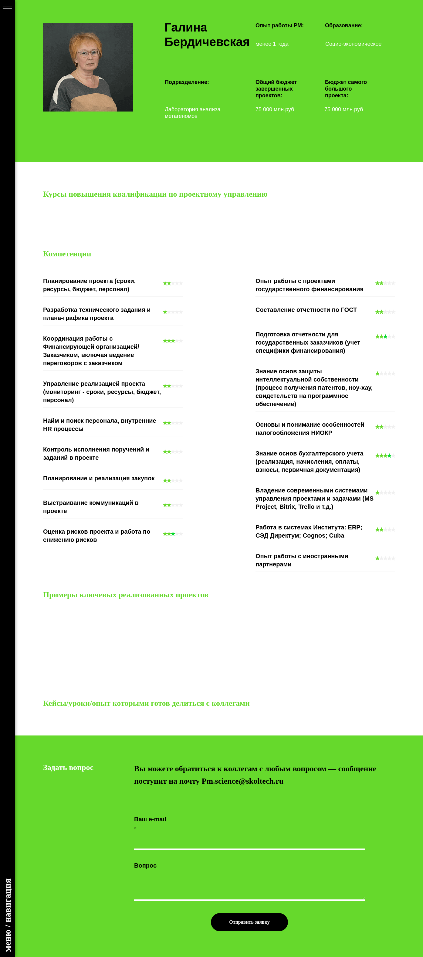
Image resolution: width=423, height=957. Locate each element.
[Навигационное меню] (7, 9)
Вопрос (145, 865)
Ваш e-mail (150, 819)
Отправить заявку (249, 922)
